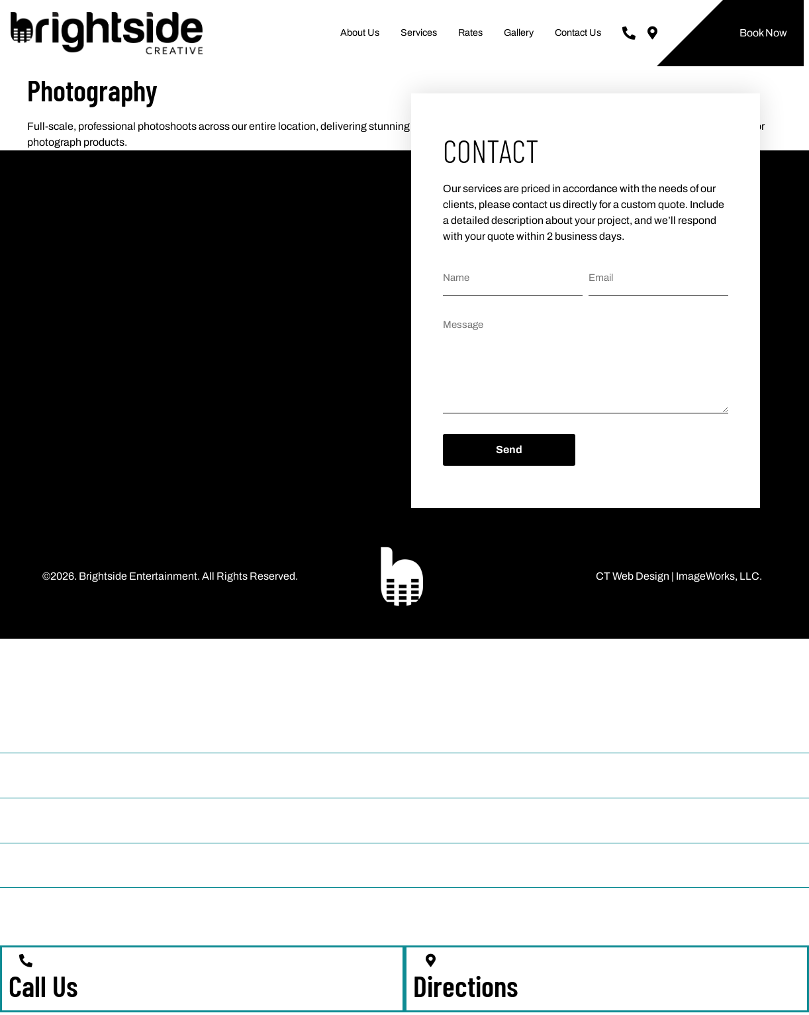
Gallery (519, 32)
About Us (359, 32)
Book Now (763, 32)
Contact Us (578, 32)
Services (419, 32)
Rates (470, 32)
